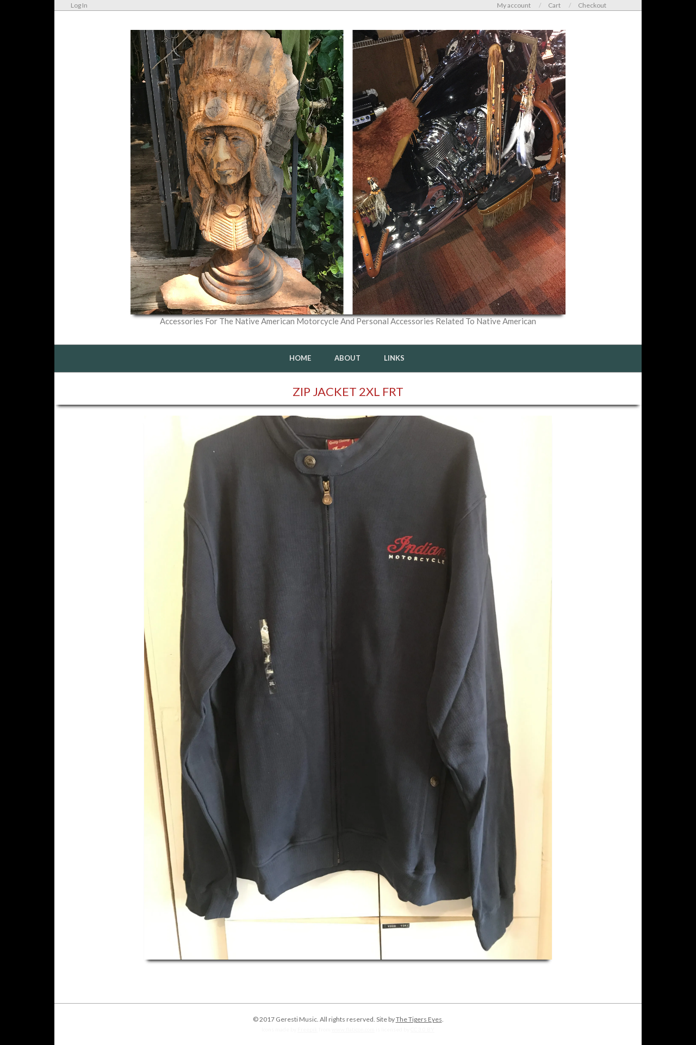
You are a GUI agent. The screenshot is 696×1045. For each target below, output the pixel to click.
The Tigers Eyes (419, 1019)
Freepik (307, 1029)
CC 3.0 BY (422, 1029)
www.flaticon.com (353, 1029)
